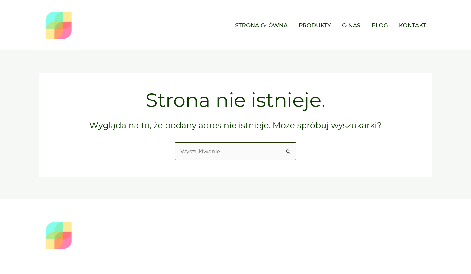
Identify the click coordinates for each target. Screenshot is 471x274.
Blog (380, 25)
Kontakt (412, 25)
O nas (351, 25)
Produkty (315, 25)
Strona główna (261, 25)
